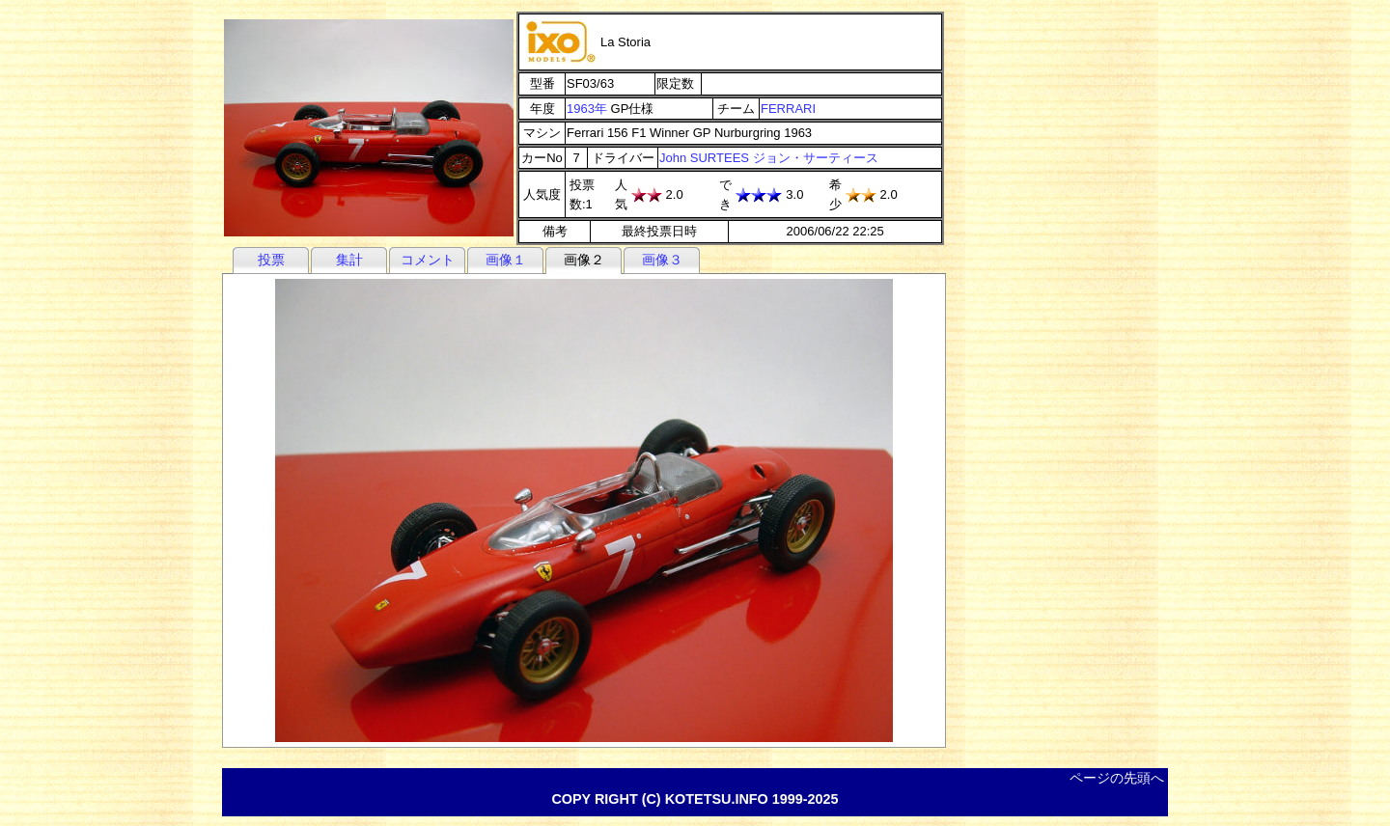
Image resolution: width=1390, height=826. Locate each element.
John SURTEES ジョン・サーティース (768, 158)
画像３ (662, 259)
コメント (428, 259)
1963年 (587, 108)
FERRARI (788, 108)
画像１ (506, 259)
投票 (271, 259)
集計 (349, 259)
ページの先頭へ (1117, 777)
